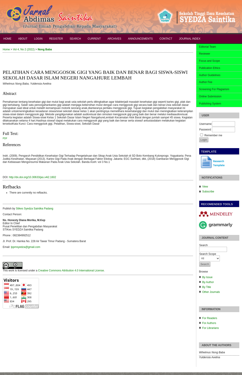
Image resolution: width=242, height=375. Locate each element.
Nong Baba (45, 49)
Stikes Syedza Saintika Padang (34, 208)
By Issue (207, 277)
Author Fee (205, 82)
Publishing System (210, 103)
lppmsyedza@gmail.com (25, 247)
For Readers (209, 318)
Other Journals (211, 292)
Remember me (213, 135)
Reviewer (204, 53)
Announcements (140, 38)
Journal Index (190, 38)
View (205, 186)
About (22, 38)
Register (56, 38)
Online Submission (210, 96)
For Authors (209, 323)
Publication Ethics (209, 68)
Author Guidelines (209, 75)
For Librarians (210, 328)
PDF (5, 138)
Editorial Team (207, 46)
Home (7, 38)
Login (38, 38)
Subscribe (208, 191)
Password (205, 129)
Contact (166, 38)
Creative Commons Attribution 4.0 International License (71, 270)
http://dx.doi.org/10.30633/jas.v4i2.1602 (32, 177)
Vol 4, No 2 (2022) (24, 49)
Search (75, 38)
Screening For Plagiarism (214, 89)
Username (205, 124)
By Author (208, 282)
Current (94, 38)
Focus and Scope (209, 60)
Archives (114, 38)
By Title (206, 287)
